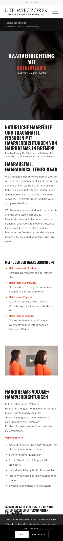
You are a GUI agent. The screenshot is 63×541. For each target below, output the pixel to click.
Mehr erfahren (39, 534)
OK (22, 534)
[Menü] (53, 11)
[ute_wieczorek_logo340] (26, 11)
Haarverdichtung (16, 23)
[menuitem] (53, 11)
